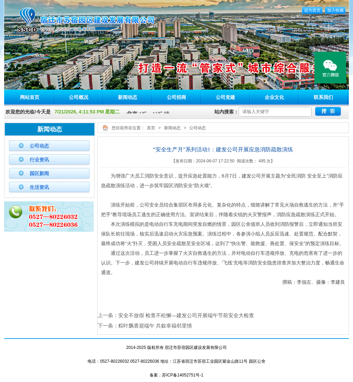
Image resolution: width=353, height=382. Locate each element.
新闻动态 (127, 97)
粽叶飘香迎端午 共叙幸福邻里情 (155, 326)
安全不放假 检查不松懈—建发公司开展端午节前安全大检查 (186, 315)
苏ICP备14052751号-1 (182, 375)
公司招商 (176, 97)
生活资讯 (39, 187)
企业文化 (274, 97)
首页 (151, 127)
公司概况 (78, 97)
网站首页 (29, 97)
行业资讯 (39, 159)
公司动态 (39, 146)
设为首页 (312, 10)
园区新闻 (39, 173)
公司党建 (225, 97)
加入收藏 (335, 10)
